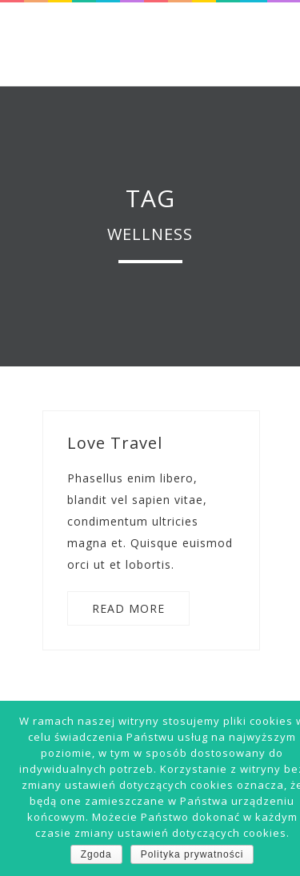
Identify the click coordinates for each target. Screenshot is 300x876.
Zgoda (96, 854)
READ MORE (128, 608)
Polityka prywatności (192, 854)
